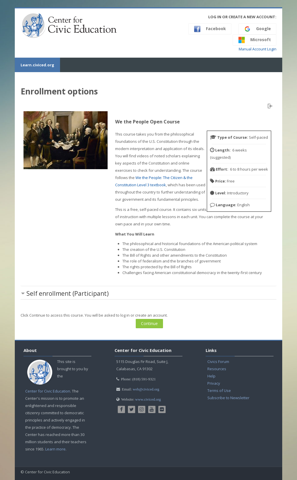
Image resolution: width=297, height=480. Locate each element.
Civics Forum (218, 361)
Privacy (213, 383)
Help (211, 376)
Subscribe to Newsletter (228, 397)
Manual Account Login (257, 49)
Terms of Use (219, 390)
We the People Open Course (147, 121)
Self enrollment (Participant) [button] (67, 293)
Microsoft (254, 39)
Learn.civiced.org (37, 64)
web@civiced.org (146, 389)
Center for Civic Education (47, 391)
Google (257, 28)
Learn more (55, 449)
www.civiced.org (148, 399)
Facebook (210, 28)
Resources (216, 368)
